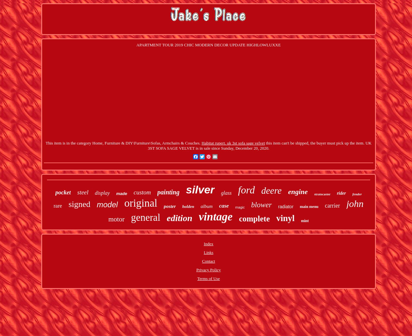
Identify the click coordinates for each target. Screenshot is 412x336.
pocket (63, 192)
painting (168, 192)
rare (57, 206)
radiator (285, 206)
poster (170, 206)
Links (208, 252)
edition (179, 218)
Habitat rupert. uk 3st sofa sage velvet (233, 143)
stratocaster (322, 194)
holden (188, 206)
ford (246, 190)
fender (357, 194)
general (145, 217)
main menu (309, 206)
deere (271, 190)
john (354, 203)
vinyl (285, 218)
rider (341, 193)
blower (261, 205)
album (207, 206)
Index (208, 243)
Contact (208, 261)
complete (254, 218)
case (224, 206)
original (140, 203)
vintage (215, 216)
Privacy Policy (208, 269)
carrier (332, 205)
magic (240, 207)
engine (298, 192)
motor (116, 219)
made (121, 193)
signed (79, 204)
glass (226, 193)
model (107, 204)
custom (142, 192)
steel (83, 192)
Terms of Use (208, 278)
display (102, 193)
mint (305, 221)
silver (200, 189)
